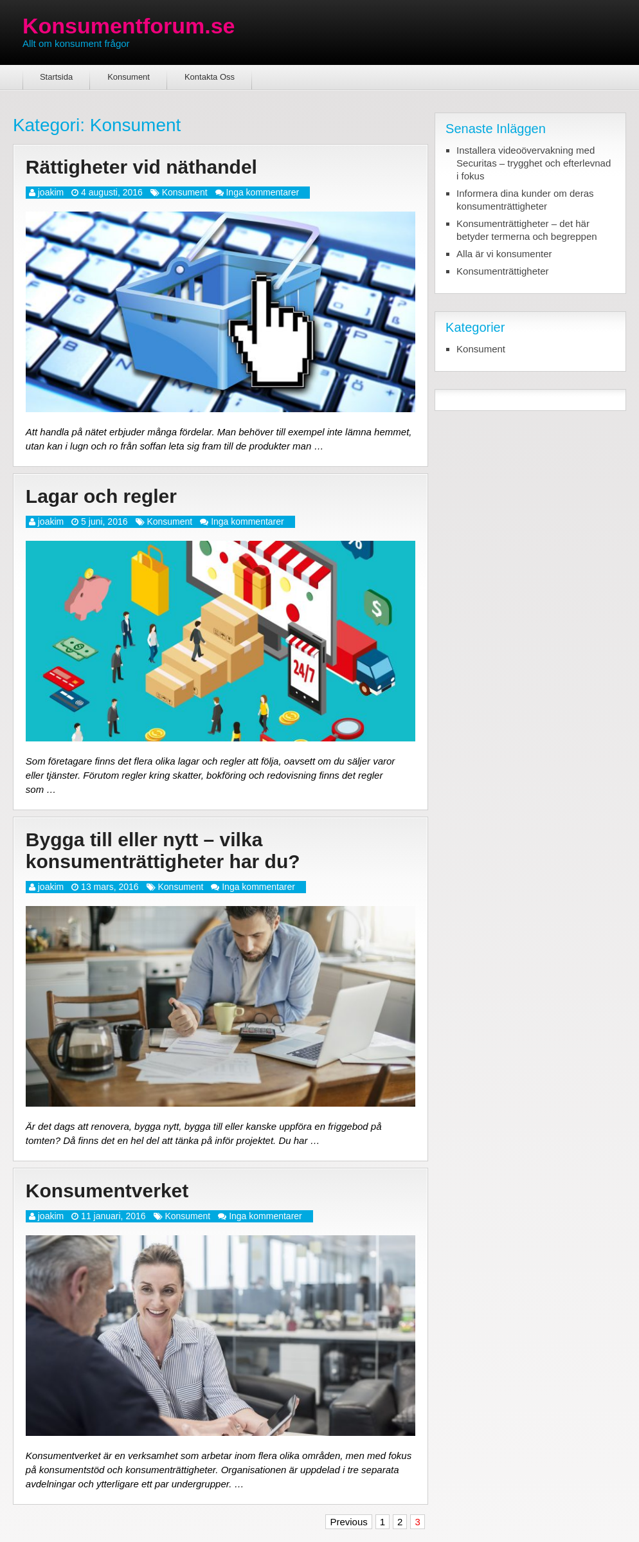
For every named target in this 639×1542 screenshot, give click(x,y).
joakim (51, 192)
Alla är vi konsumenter (504, 253)
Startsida (56, 77)
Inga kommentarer (262, 192)
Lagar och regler (101, 496)
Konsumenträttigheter (502, 271)
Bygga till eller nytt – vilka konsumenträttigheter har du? (163, 851)
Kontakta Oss (209, 77)
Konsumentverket (107, 1190)
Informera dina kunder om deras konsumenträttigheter (524, 200)
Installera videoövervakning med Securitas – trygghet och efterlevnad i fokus (533, 163)
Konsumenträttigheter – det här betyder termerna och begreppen (526, 230)
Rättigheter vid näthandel (141, 166)
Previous (348, 1521)
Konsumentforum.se (128, 26)
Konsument (128, 77)
